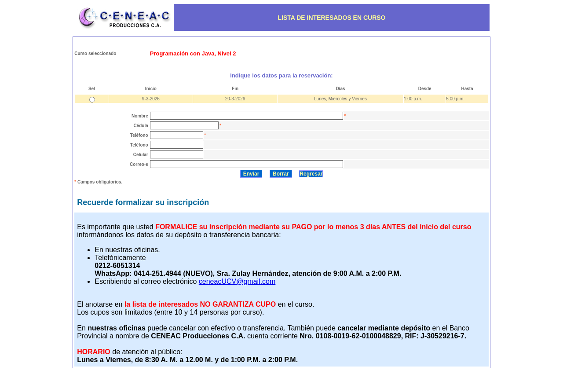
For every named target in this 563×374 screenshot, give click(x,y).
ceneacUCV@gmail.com (237, 281)
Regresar (311, 174)
